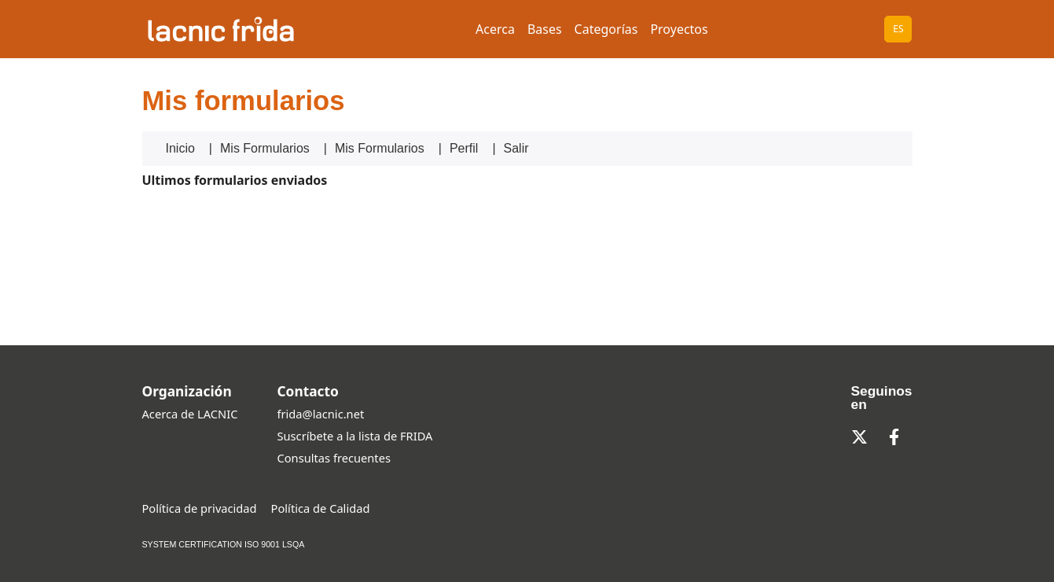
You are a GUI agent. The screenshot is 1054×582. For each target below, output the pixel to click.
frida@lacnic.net (320, 414)
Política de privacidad (199, 508)
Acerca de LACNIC (190, 414)
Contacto (307, 390)
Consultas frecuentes (333, 458)
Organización (187, 390)
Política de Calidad (320, 508)
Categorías (606, 29)
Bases (544, 29)
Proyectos (678, 29)
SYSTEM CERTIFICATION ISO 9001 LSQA (223, 544)
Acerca (495, 29)
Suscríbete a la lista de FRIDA (354, 436)
